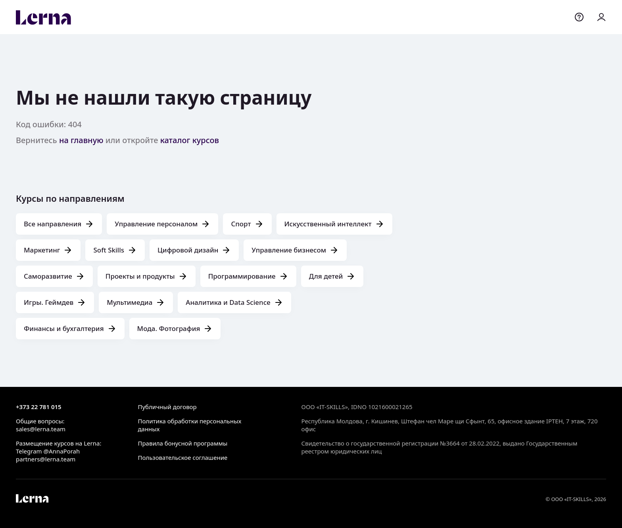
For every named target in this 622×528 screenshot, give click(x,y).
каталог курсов (189, 140)
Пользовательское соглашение (182, 457)
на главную (81, 140)
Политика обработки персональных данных (189, 425)
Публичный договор (167, 407)
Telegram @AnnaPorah (48, 451)
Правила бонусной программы (182, 443)
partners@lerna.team (45, 459)
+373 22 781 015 (38, 407)
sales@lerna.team (40, 429)
